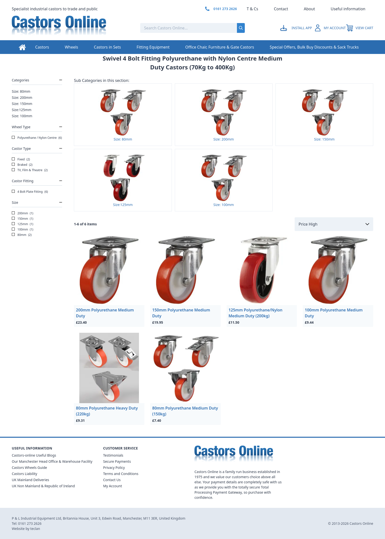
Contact (281, 9)
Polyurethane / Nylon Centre (37, 138)
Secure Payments (117, 461)
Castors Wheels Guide (29, 467)
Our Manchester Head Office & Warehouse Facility (52, 461)
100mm (22, 229)
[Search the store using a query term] (172, 28)
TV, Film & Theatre (30, 170)
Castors (42, 47)
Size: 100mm (22, 116)
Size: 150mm (22, 103)
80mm (22, 235)
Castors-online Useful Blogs (34, 455)
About (309, 9)
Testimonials (113, 455)
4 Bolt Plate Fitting (30, 192)
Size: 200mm (22, 97)
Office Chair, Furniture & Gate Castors (219, 47)
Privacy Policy (114, 467)
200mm (22, 213)
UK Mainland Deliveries (30, 479)
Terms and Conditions (120, 473)
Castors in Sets (107, 47)
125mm (22, 224)
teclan (35, 528)
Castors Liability (24, 473)
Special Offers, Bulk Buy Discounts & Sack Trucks (314, 47)
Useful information (348, 9)
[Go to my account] (297, 28)
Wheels (71, 47)
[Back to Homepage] (72, 28)
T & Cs (252, 9)
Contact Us (112, 479)
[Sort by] (334, 224)
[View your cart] (359, 28)
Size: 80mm (21, 91)
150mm (22, 219)
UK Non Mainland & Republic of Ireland (43, 486)
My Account (112, 486)
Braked (22, 165)
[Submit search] (241, 28)
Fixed (21, 159)
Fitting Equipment (153, 47)
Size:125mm (21, 109)
